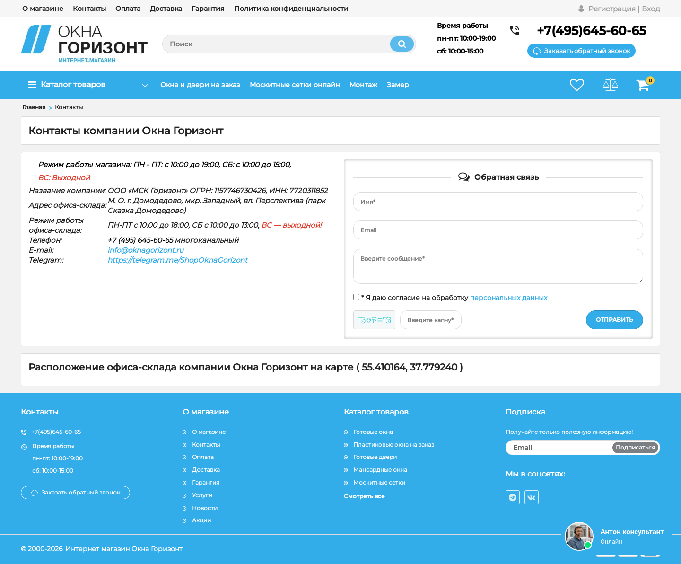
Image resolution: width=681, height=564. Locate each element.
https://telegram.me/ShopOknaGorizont (177, 260)
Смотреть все (364, 496)
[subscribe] (583, 447)
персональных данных (508, 297)
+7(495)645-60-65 (591, 30)
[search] (289, 44)
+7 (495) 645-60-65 (140, 240)
